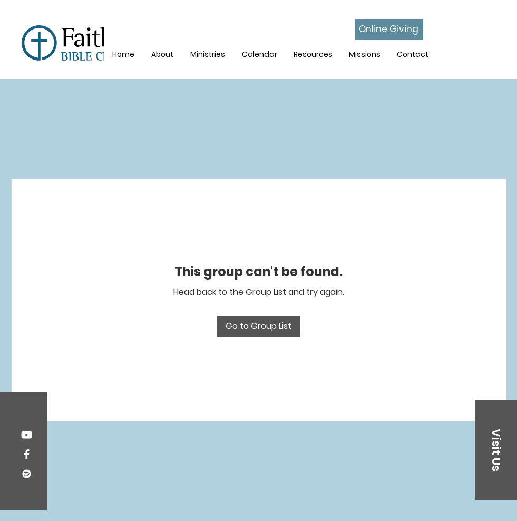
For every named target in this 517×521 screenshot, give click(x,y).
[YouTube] (26, 434)
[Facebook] (26, 454)
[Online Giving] (389, 29)
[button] (207, 54)
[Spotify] (26, 473)
